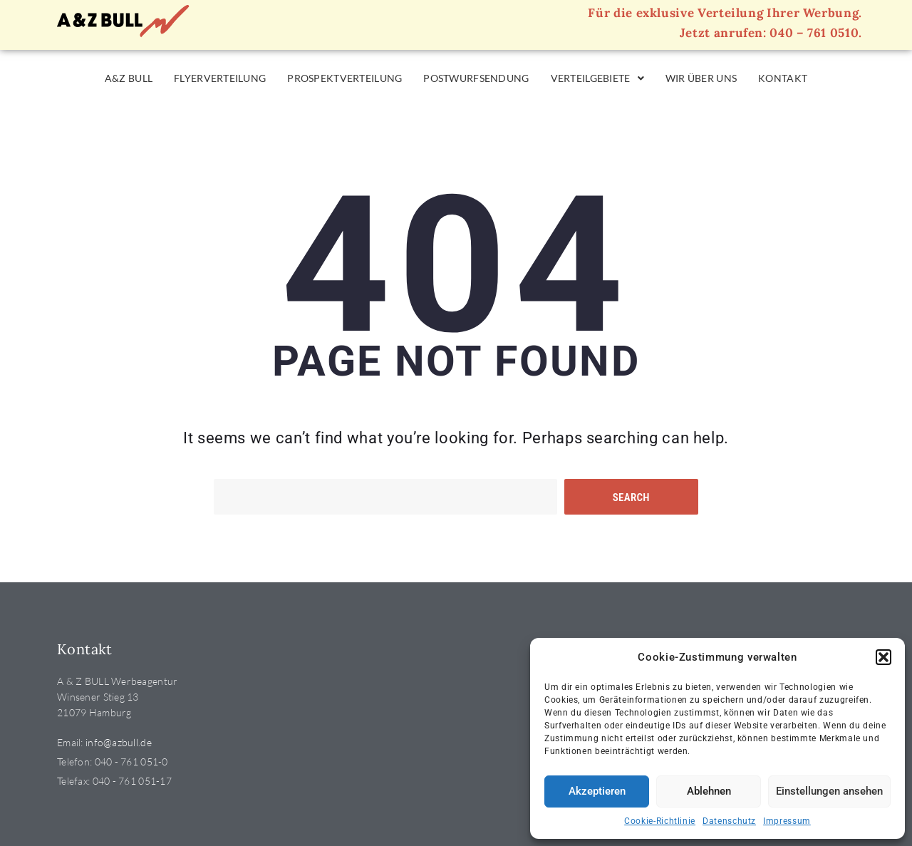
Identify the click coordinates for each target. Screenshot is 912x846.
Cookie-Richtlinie (659, 821)
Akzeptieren (597, 791)
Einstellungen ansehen (829, 791)
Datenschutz (729, 821)
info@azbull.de (119, 742)
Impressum (787, 821)
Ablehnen (709, 791)
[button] (883, 657)
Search (631, 497)
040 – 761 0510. (816, 33)
